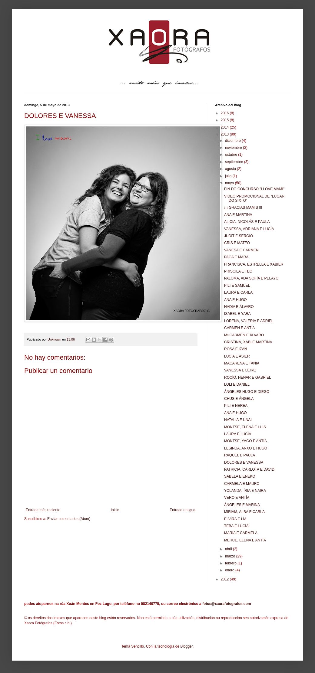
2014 (225, 127)
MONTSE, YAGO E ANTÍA (245, 441)
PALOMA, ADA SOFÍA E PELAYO (251, 278)
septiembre (234, 162)
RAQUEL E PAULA (239, 455)
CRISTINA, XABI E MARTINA (248, 342)
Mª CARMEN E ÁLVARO (244, 335)
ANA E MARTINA (238, 215)
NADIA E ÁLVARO (239, 307)
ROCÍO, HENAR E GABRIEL (247, 377)
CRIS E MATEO (237, 243)
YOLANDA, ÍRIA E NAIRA (245, 490)
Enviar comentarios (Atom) (68, 519)
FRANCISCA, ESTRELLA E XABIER (253, 264)
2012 (225, 579)
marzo (230, 556)
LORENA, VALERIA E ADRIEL (249, 321)
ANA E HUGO (235, 300)
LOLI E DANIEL (237, 384)
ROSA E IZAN (235, 349)
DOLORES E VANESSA (243, 462)
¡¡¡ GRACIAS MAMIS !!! (243, 207)
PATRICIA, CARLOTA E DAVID (249, 469)
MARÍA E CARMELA (240, 533)
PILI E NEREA (235, 405)
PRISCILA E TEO (238, 271)
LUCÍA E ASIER (237, 356)
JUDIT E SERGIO (238, 236)
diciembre (233, 141)
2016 (225, 113)
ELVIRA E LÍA (235, 519)
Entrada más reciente (43, 510)
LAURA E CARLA (238, 292)
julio (229, 176)
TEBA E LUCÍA (236, 526)
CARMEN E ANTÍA (239, 328)
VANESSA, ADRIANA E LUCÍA (249, 229)
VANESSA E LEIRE (240, 370)
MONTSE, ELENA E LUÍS (245, 427)
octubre (231, 154)
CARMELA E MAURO (242, 484)
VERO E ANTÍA (236, 497)
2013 (225, 134)
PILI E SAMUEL (237, 285)
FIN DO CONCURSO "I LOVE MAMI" (254, 189)
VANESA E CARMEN (241, 250)
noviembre (234, 147)
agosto (231, 169)
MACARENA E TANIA (241, 363)
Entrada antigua (182, 510)
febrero (231, 563)
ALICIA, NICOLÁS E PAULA (247, 222)
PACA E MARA (236, 257)
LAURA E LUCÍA (237, 434)
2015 (225, 120)
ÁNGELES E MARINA (242, 505)
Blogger (186, 646)
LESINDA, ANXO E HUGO (245, 448)
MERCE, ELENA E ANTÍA (245, 540)
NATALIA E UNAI (238, 420)
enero (230, 570)
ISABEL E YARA (237, 314)
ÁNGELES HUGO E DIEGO (246, 392)
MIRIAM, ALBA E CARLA (244, 512)
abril (229, 549)
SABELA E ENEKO (239, 476)
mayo (230, 183)
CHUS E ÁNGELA (239, 399)
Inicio (115, 510)
